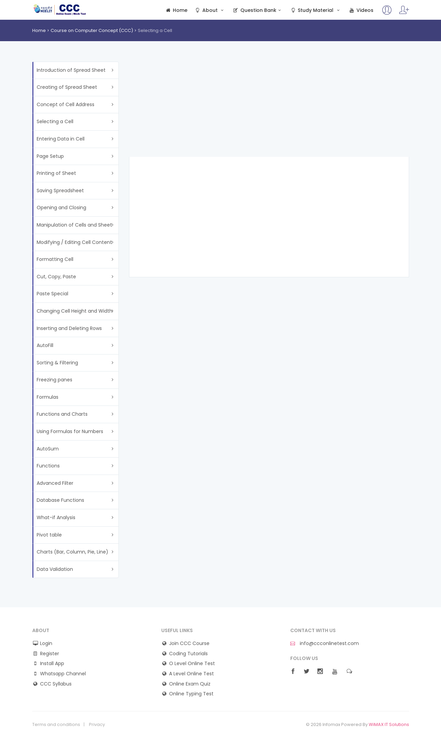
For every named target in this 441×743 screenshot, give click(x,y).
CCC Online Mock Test (60, 9)
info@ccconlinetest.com (324, 643)
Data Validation (55, 569)
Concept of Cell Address (65, 104)
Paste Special (52, 293)
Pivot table (49, 534)
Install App (52, 663)
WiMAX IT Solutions (389, 724)
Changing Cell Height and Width (74, 311)
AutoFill (45, 345)
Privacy (97, 725)
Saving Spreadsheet (60, 190)
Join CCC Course (189, 643)
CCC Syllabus (56, 684)
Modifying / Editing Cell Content (74, 242)
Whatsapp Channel (63, 674)
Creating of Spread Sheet (67, 87)
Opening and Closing (61, 207)
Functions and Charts (62, 414)
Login (46, 643)
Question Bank (258, 10)
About (209, 10)
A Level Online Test (191, 674)
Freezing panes (54, 379)
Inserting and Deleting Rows (69, 328)
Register (49, 653)
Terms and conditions (56, 725)
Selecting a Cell (55, 121)
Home (176, 10)
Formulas (47, 397)
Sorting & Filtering (57, 362)
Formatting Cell (55, 259)
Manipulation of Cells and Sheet (74, 224)
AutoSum (48, 448)
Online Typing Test (191, 694)
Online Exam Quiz (189, 684)
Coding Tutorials (188, 653)
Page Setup (50, 156)
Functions (48, 465)
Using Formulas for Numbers (70, 431)
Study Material (316, 10)
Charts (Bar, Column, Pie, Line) (72, 551)
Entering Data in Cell (61, 138)
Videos (360, 10)
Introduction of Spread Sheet (71, 70)
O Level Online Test (192, 663)
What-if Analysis (56, 517)
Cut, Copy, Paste (56, 276)
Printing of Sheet (56, 173)
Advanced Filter (55, 483)
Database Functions (60, 500)
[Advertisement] (269, 109)
